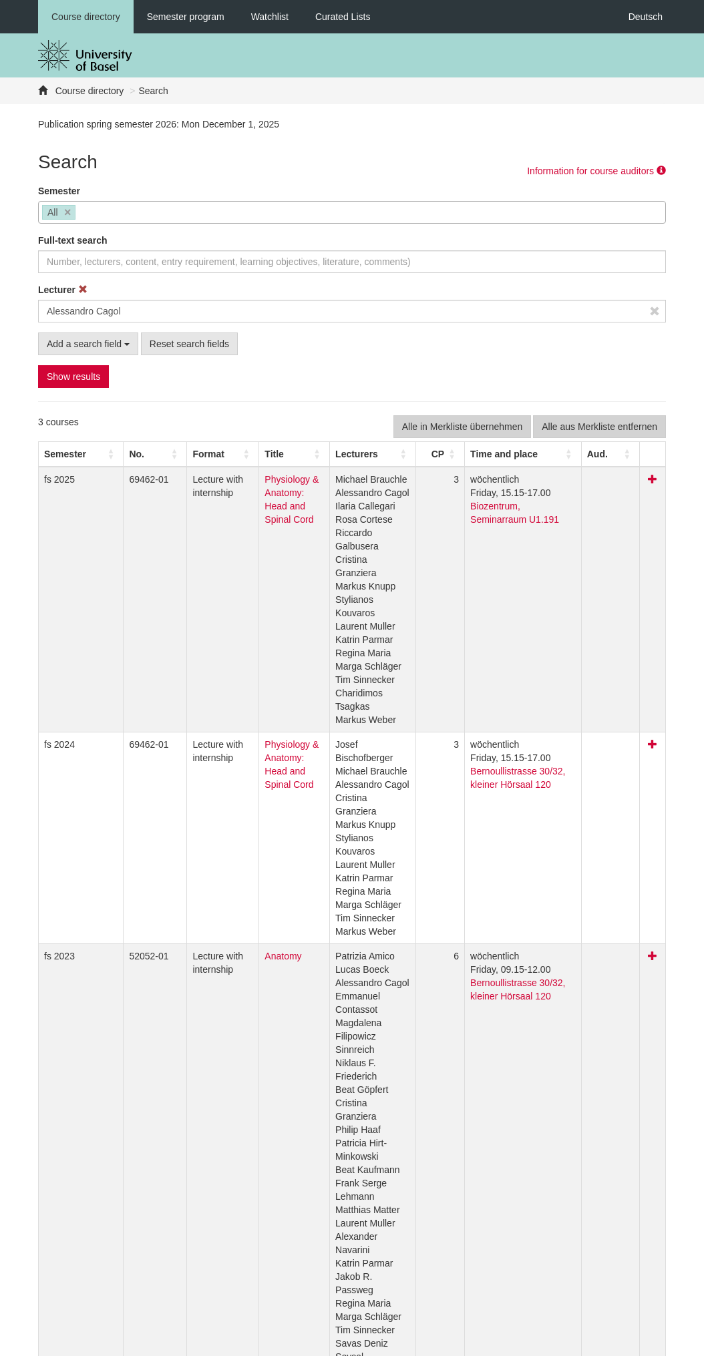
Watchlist (270, 16)
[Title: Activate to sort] (285, 454)
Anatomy (256, 876)
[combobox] (352, 212)
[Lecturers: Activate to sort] (386, 454)
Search (153, 90)
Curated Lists (342, 16)
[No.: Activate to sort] (132, 454)
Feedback (262, 1342)
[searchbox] (82, 214)
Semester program (185, 16)
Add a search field (88, 343)
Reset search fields (189, 343)
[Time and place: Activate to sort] (535, 454)
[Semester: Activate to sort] (73, 454)
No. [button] (120, 454)
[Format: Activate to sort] (195, 454)
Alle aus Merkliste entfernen (599, 426)
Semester (59, 191)
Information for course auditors (596, 171)
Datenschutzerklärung (183, 1342)
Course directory (85, 16)
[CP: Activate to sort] (452, 454)
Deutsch (646, 16)
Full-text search (72, 240)
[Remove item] (67, 212)
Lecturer (62, 289)
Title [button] (247, 454)
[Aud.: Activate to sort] (621, 454)
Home (309, 1342)
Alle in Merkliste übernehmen (462, 426)
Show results (73, 376)
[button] (65, 454)
